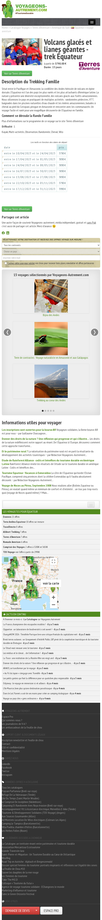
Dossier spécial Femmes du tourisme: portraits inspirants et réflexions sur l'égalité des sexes (49, 865)
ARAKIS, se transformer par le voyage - (25, 668)
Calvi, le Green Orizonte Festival (18, 894)
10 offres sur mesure (23, 521)
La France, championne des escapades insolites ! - (31, 624)
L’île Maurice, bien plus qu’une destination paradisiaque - (34, 688)
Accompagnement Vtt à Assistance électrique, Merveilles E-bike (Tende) (39, 809)
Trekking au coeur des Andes (51, 400)
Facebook (7, 767)
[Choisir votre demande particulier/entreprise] (36, 911)
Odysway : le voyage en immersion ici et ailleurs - (30, 683)
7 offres (14, 531)
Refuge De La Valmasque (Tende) (18, 794)
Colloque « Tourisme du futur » (18, 883)
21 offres (11, 516)
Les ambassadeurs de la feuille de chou (22, 727)
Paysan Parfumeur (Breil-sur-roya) (19, 791)
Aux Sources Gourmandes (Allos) (19, 816)
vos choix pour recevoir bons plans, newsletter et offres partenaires (49, 263)
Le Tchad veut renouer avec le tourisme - (26, 648)
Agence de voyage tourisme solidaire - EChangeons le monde (33, 887)
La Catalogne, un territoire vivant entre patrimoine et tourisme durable (38, 843)
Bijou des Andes (51, 315)
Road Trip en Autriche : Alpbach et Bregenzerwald (27, 861)
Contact (6, 744)
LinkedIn (6, 764)
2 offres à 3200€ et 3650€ (25, 547)
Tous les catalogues (12, 787)
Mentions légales (11, 751)
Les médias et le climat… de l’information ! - (28, 653)
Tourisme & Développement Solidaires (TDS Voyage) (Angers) (33, 812)
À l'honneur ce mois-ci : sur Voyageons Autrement (31, 619)
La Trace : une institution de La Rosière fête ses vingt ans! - (35, 658)
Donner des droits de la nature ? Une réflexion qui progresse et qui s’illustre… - (44, 663)
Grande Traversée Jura (13, 851)
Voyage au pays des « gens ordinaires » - (27, 698)
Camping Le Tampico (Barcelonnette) (21, 823)
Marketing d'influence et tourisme (19, 890)
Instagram (7, 774)
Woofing (6, 858)
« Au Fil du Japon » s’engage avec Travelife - (28, 673)
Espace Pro (7, 716)
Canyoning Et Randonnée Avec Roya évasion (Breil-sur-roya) (32, 805)
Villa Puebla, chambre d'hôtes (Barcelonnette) (26, 827)
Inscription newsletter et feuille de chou (22, 740)
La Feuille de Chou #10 (13, 869)
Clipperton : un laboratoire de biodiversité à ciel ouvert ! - (34, 629)
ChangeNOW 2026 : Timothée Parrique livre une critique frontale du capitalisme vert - (46, 634)
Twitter (5, 771)
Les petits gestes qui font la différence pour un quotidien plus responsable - (42, 678)
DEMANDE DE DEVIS (17, 910)
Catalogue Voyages (20, 27)
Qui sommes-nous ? (12, 720)
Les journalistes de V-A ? (14, 724)
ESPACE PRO (51, 910)
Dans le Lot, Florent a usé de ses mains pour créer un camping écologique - (42, 693)
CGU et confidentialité (13, 747)
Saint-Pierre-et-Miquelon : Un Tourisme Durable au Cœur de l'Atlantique (38, 854)
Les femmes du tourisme (14, 876)
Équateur (79, 27)
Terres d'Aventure (41, 27)
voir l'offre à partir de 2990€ (21, 552)
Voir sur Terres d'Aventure (17, 73)
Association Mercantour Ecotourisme (21, 847)
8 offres (13, 526)
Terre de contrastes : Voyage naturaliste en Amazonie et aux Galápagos (51, 357)
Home (5, 27)
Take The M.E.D (10, 879)
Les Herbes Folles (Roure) (14, 830)
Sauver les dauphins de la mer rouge (20, 872)
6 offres (15, 542)
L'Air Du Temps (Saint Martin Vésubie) (20, 798)
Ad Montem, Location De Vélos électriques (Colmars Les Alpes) (34, 820)
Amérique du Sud (60, 27)
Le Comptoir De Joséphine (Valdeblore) (21, 802)
